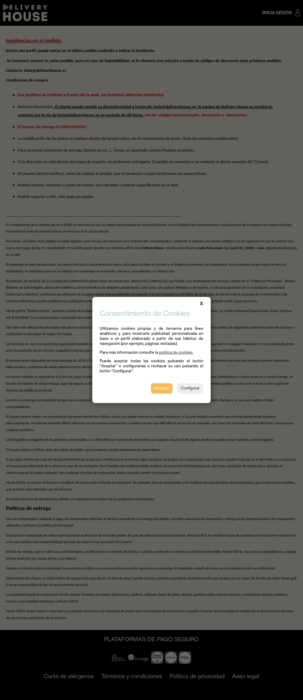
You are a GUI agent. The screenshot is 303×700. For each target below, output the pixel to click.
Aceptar (161, 388)
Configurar (190, 388)
